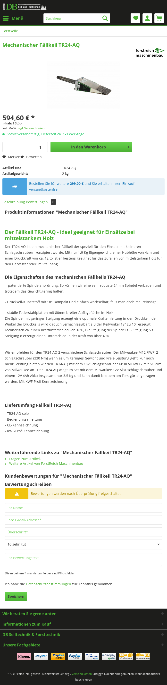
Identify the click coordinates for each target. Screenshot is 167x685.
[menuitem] (13, 18)
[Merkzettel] (135, 18)
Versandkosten (82, 674)
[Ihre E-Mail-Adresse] (83, 520)
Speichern (16, 596)
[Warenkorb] (159, 18)
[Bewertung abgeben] (83, 544)
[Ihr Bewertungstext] (83, 560)
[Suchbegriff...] (76, 18)
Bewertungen (41, 202)
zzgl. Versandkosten (30, 128)
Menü (13, 17)
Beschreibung (13, 202)
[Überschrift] (83, 532)
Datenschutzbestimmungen (48, 584)
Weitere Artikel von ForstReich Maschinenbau (44, 463)
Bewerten (31, 157)
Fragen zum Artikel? (23, 459)
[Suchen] (105, 18)
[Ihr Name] (83, 508)
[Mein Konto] (147, 18)
